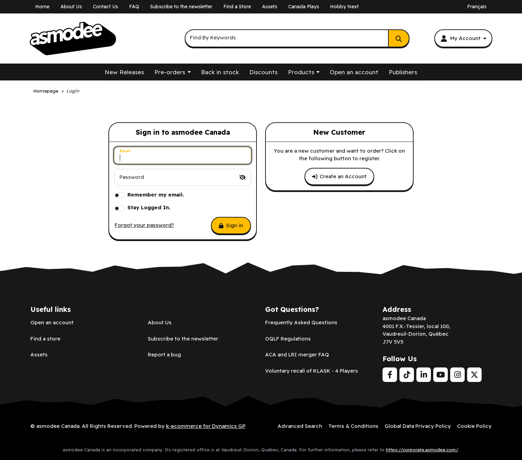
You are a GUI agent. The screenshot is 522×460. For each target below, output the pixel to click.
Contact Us (105, 6)
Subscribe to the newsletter (181, 6)
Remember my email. (155, 194)
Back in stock (220, 72)
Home (42, 6)
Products (301, 72)
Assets (269, 6)
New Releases (124, 72)
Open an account (354, 72)
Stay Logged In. (148, 207)
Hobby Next (344, 6)
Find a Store (237, 6)
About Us (71, 6)
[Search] (398, 38)
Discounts (263, 72)
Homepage (45, 91)
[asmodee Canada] (73, 39)
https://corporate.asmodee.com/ (422, 449)
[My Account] (463, 38)
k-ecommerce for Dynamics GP (205, 426)
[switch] (242, 177)
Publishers (403, 72)
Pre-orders (169, 72)
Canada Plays (303, 6)
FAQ (134, 6)
